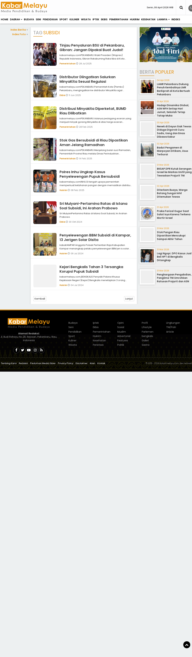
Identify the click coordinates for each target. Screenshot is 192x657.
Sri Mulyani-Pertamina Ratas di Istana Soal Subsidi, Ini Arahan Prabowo (93, 206)
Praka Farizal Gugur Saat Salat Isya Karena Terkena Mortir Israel (173, 214)
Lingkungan (173, 323)
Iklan (92, 363)
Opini (120, 323)
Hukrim (134, 19)
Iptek (96, 19)
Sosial (120, 327)
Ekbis (104, 19)
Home (4, 19)
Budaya (29, 19)
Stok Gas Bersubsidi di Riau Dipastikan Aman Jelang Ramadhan (94, 142)
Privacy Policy (65, 363)
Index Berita (19, 29)
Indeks (175, 19)
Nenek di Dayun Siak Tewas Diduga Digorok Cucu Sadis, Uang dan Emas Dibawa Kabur (174, 131)
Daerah (15, 19)
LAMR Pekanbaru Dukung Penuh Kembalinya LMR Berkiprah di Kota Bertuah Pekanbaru (173, 89)
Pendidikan (50, 19)
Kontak (101, 363)
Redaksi (23, 363)
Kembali (40, 298)
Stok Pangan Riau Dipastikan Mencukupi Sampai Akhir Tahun (171, 235)
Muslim (121, 331)
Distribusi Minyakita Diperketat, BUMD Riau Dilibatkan (93, 111)
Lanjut (129, 298)
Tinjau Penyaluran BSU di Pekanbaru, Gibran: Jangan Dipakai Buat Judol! (92, 47)
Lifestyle (147, 327)
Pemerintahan (118, 19)
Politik (120, 345)
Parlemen (147, 331)
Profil (145, 323)
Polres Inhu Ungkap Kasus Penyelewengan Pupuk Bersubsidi (90, 174)
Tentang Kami (9, 363)
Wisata (86, 19)
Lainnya (162, 19)
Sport (63, 19)
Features (122, 340)
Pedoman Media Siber (43, 363)
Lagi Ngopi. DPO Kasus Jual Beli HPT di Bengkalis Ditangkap (174, 257)
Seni (38, 19)
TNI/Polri (171, 327)
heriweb (188, 363)
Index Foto (20, 34)
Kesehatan (148, 19)
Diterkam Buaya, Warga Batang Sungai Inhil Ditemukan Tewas (172, 193)
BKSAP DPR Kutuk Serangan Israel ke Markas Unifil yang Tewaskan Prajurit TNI (174, 172)
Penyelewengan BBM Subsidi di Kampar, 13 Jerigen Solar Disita (95, 237)
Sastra (145, 345)
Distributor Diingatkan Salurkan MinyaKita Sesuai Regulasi (88, 79)
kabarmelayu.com (169, 363)
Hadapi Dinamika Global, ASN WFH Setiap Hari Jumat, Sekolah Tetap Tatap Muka (173, 110)
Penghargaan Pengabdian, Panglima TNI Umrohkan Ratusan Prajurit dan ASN (174, 278)
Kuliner (74, 19)
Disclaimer (82, 363)
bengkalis (147, 336)
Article (170, 331)
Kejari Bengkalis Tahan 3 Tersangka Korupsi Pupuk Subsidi (91, 269)
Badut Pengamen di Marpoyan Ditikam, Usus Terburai (172, 151)
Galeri (145, 340)
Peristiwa (98, 345)
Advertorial (123, 336)
